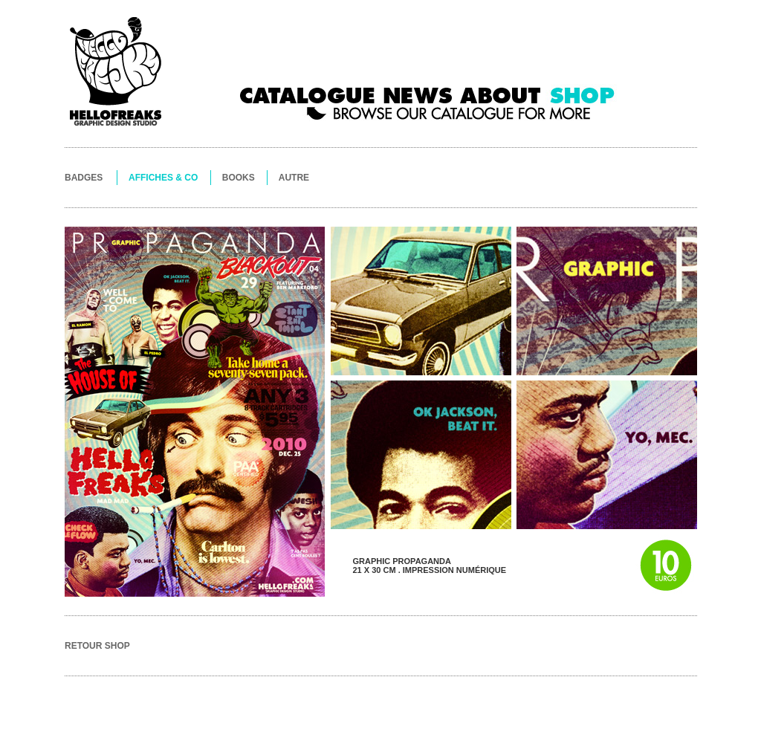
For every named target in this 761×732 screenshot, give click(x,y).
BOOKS (238, 177)
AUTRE (294, 177)
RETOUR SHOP (97, 646)
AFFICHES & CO (163, 177)
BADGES (84, 177)
